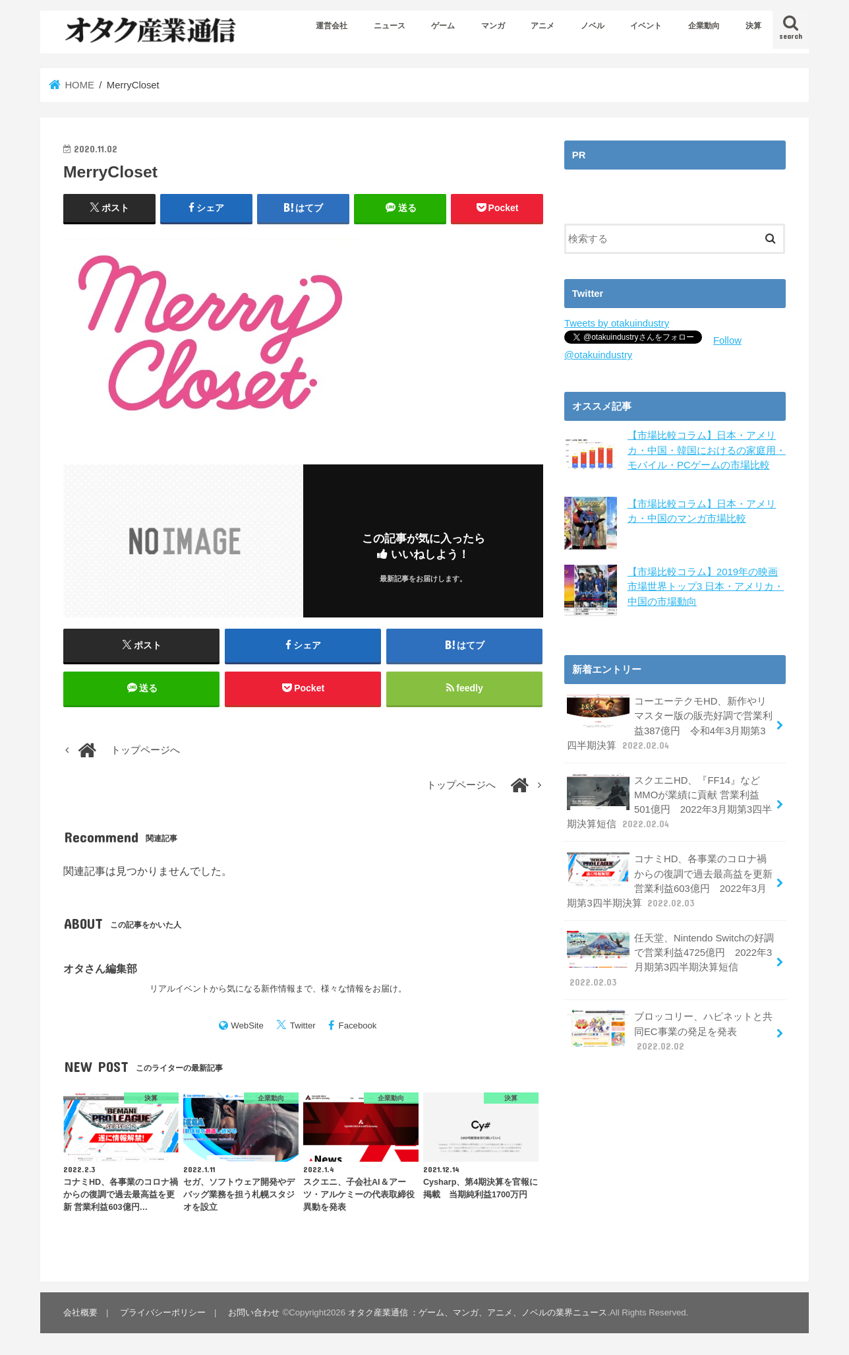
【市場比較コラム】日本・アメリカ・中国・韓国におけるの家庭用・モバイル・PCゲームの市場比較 (707, 450)
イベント (646, 25)
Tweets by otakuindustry (616, 323)
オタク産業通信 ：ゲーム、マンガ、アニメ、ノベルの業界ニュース (478, 1312)
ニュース (389, 25)
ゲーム (443, 25)
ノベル (592, 25)
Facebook (358, 1025)
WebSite (247, 1025)
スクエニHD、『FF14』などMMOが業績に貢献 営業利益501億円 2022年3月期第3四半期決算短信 (669, 801)
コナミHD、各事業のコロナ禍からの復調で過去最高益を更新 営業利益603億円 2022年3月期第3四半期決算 (670, 880)
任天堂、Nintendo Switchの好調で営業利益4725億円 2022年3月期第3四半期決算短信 (670, 959)
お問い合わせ (253, 1312)
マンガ (493, 25)
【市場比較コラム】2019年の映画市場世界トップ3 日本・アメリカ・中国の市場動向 (706, 586)
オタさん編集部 (100, 968)
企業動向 (704, 25)
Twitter (303, 1025)
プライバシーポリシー (163, 1312)
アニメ (542, 25)
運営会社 (331, 25)
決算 (753, 25)
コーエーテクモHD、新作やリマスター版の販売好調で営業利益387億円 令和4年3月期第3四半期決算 (670, 722)
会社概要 (80, 1312)
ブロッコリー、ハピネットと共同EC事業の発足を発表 (670, 1030)
